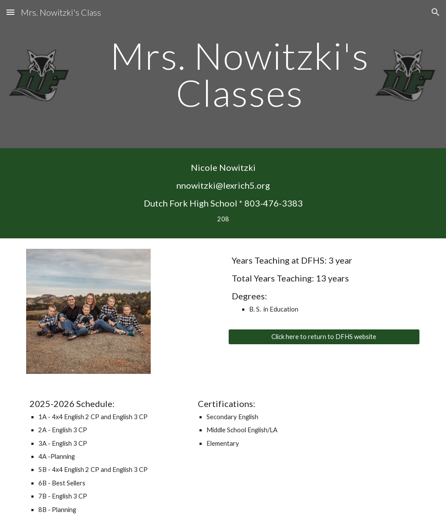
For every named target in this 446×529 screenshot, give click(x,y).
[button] (10, 12)
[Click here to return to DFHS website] (324, 337)
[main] (239, 74)
